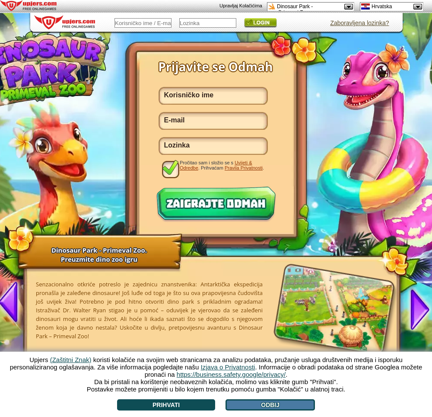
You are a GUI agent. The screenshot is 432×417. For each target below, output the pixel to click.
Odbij (270, 404)
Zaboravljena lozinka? (359, 22)
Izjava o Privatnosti (228, 367)
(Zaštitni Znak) (71, 359)
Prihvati (166, 404)
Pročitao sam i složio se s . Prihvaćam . (222, 165)
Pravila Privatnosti (244, 167)
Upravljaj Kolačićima (240, 5)
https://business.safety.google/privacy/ (231, 374)
